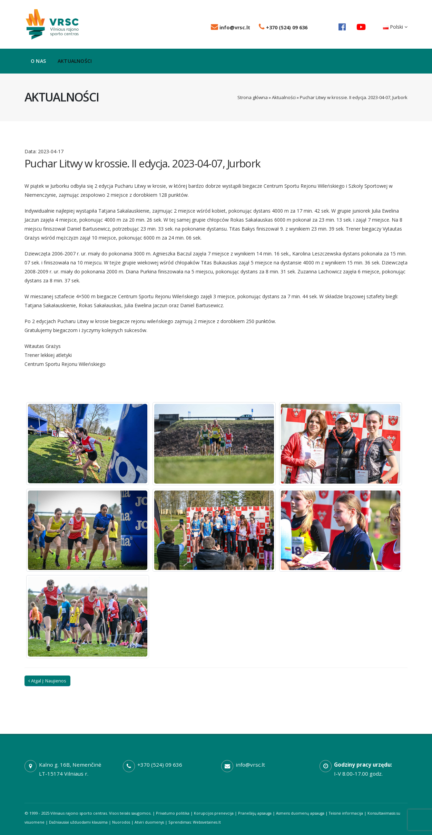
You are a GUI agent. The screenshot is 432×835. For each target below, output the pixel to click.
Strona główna (252, 97)
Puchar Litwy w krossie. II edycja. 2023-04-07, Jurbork (142, 163)
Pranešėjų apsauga (257, 813)
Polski (395, 26)
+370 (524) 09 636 (283, 27)
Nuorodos (129, 822)
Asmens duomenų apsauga (304, 813)
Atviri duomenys (158, 822)
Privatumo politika (173, 813)
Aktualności (75, 61)
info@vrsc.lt (230, 27)
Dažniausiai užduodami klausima (85, 822)
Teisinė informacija (351, 813)
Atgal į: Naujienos (47, 681)
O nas (38, 61)
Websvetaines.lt (217, 822)
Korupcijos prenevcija (215, 813)
